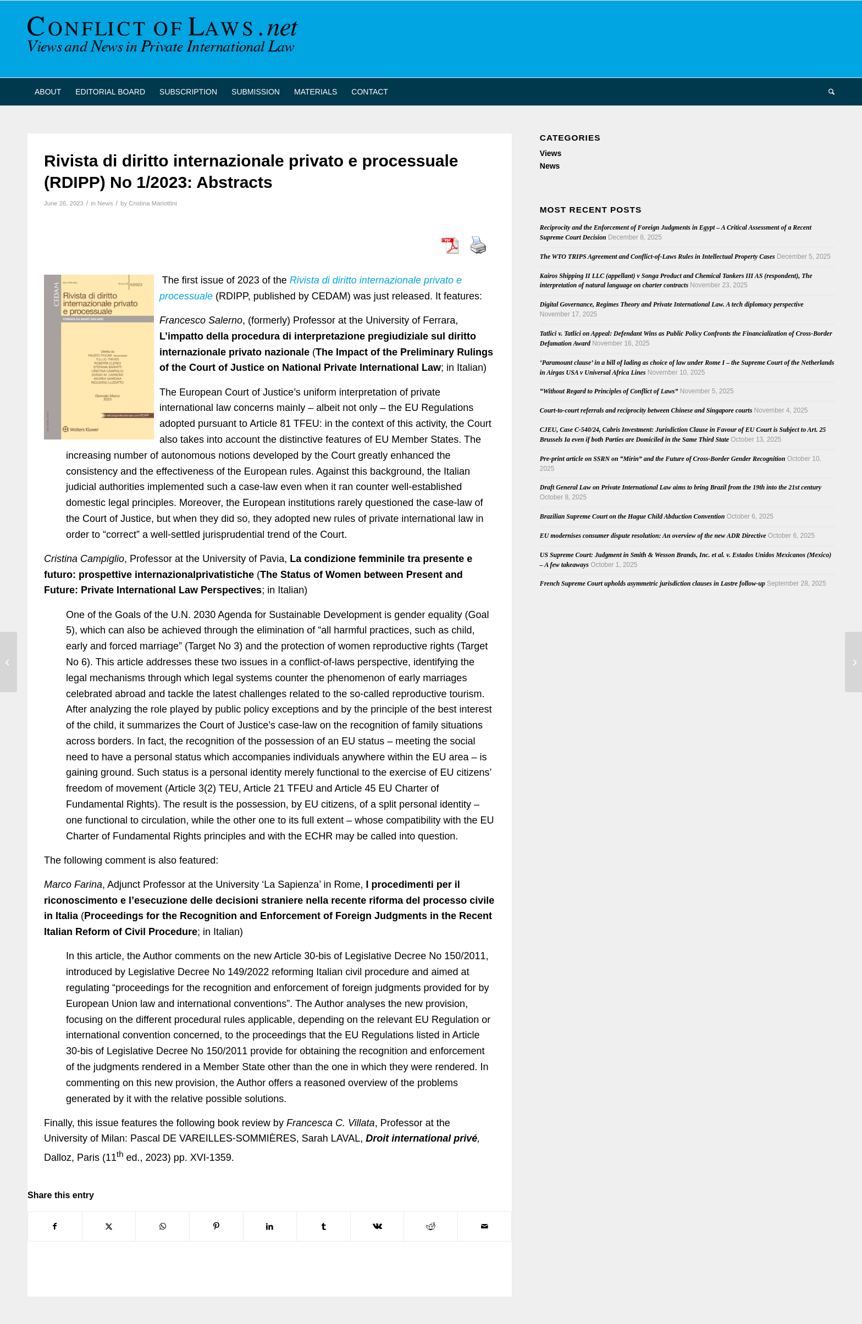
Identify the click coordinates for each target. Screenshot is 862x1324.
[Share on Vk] (377, 1226)
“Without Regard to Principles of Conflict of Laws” (609, 391)
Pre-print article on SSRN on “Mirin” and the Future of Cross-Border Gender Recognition (663, 459)
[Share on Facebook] (55, 1226)
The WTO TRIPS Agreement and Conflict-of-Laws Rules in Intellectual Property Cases (657, 256)
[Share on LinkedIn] (270, 1226)
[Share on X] (109, 1226)
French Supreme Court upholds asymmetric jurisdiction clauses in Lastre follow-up (652, 583)
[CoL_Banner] (164, 39)
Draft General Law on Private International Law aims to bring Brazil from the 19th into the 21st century (680, 487)
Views (550, 153)
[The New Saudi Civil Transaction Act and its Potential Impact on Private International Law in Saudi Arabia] (8, 662)
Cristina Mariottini (153, 203)
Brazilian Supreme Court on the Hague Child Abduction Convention (632, 516)
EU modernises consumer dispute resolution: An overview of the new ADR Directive (653, 535)
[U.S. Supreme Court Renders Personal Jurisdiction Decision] (853, 662)
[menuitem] (47, 91)
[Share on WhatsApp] (162, 1226)
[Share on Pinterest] (216, 1226)
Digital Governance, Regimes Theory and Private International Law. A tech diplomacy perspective (672, 304)
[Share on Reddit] (430, 1226)
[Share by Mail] (484, 1226)
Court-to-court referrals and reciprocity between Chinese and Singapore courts (646, 410)
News (105, 203)
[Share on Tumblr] (323, 1226)
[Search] (828, 91)
